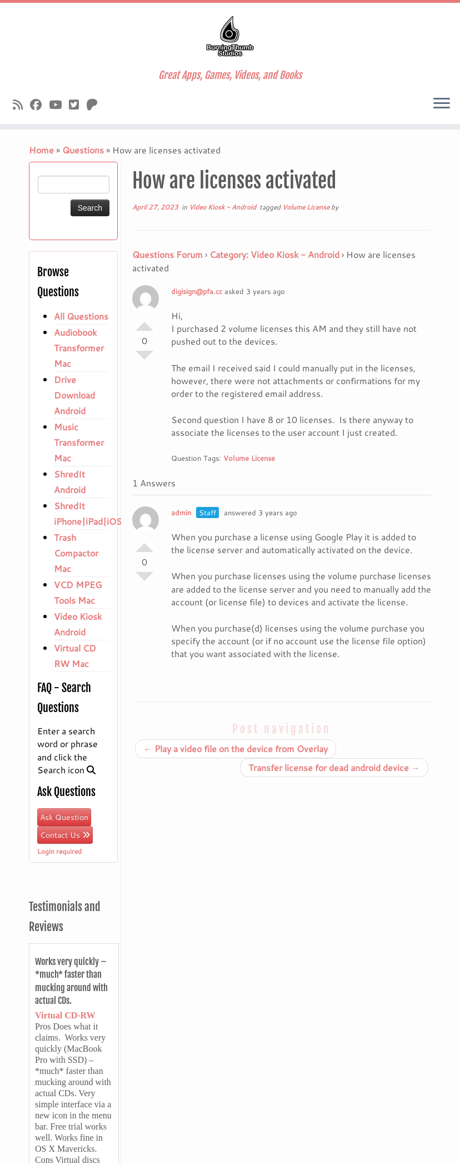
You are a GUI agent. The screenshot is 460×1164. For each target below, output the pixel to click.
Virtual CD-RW (65, 1015)
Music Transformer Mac (79, 442)
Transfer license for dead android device (334, 767)
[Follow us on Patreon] (95, 104)
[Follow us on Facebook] (39, 104)
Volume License (306, 207)
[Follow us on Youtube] (59, 104)
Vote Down (144, 360)
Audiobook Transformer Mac (79, 348)
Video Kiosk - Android (223, 207)
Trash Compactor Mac (76, 553)
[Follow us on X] (77, 104)
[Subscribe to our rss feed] (21, 104)
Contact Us (65, 834)
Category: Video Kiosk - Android (274, 254)
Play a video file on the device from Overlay (235, 748)
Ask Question (64, 817)
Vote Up (144, 322)
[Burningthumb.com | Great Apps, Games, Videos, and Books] (230, 36)
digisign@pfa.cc (196, 291)
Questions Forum (167, 254)
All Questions (81, 316)
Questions (83, 149)
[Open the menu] (441, 104)
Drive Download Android (74, 395)
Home (41, 149)
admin (181, 513)
